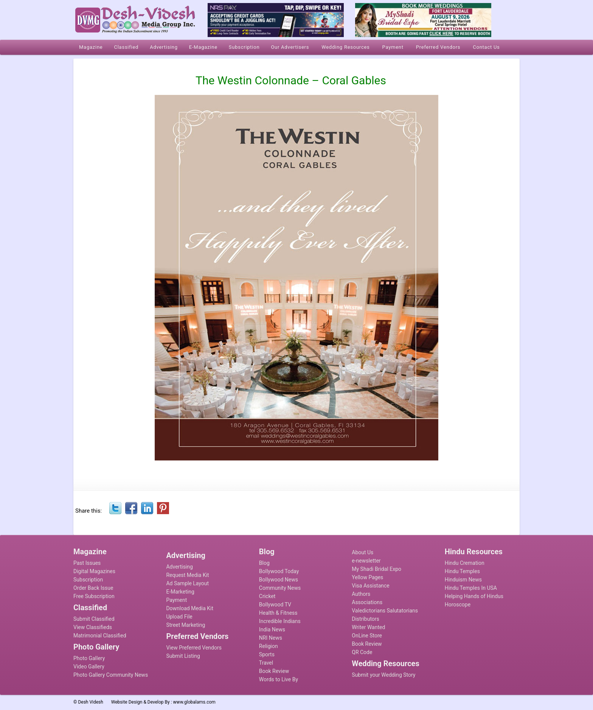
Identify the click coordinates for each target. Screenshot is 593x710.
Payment (176, 600)
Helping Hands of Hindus (474, 596)
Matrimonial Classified (99, 635)
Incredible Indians (280, 621)
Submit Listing (183, 656)
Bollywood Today (279, 571)
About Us (362, 552)
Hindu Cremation (464, 563)
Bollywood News (278, 580)
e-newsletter (366, 561)
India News (272, 629)
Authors (361, 594)
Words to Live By (278, 679)
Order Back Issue (93, 588)
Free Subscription (94, 596)
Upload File (179, 617)
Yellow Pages (367, 577)
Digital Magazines (94, 571)
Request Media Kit (187, 575)
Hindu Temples (462, 571)
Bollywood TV (275, 604)
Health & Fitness (278, 613)
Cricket (267, 596)
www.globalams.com (194, 702)
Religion (268, 646)
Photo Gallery (89, 658)
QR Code (362, 652)
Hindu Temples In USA (471, 588)
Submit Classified (94, 619)
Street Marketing (185, 625)
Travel (266, 663)
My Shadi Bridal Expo (376, 569)
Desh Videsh (90, 702)
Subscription (88, 580)
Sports (267, 654)
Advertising (179, 567)
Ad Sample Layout (187, 583)
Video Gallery (88, 666)
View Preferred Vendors (194, 648)
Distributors (365, 619)
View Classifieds (92, 627)
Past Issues (87, 563)
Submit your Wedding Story (383, 675)
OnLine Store (367, 635)
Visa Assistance (371, 586)
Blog (264, 563)
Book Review (274, 671)
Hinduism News (463, 580)
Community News (280, 588)
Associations (367, 602)
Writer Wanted (368, 627)
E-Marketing (180, 592)
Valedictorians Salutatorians (385, 611)
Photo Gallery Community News (110, 675)
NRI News (270, 638)
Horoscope (457, 604)
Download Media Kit (189, 608)
